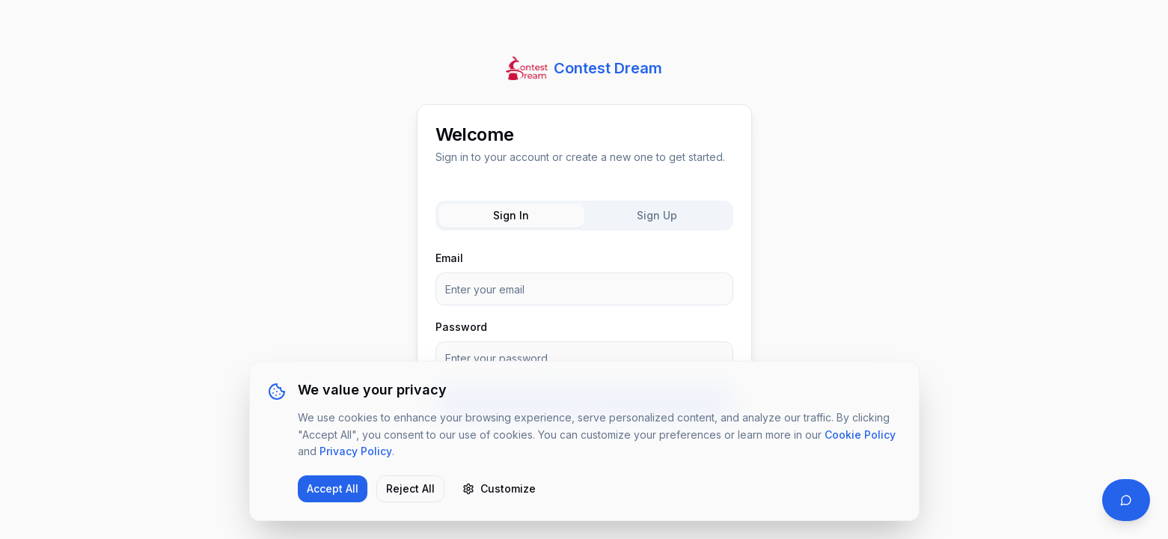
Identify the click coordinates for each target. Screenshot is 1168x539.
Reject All (410, 488)
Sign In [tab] (511, 215)
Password (461, 326)
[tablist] (584, 216)
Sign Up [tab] (657, 215)
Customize (499, 488)
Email (449, 258)
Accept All (332, 488)
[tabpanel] (584, 334)
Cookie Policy (860, 434)
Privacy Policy (355, 451)
